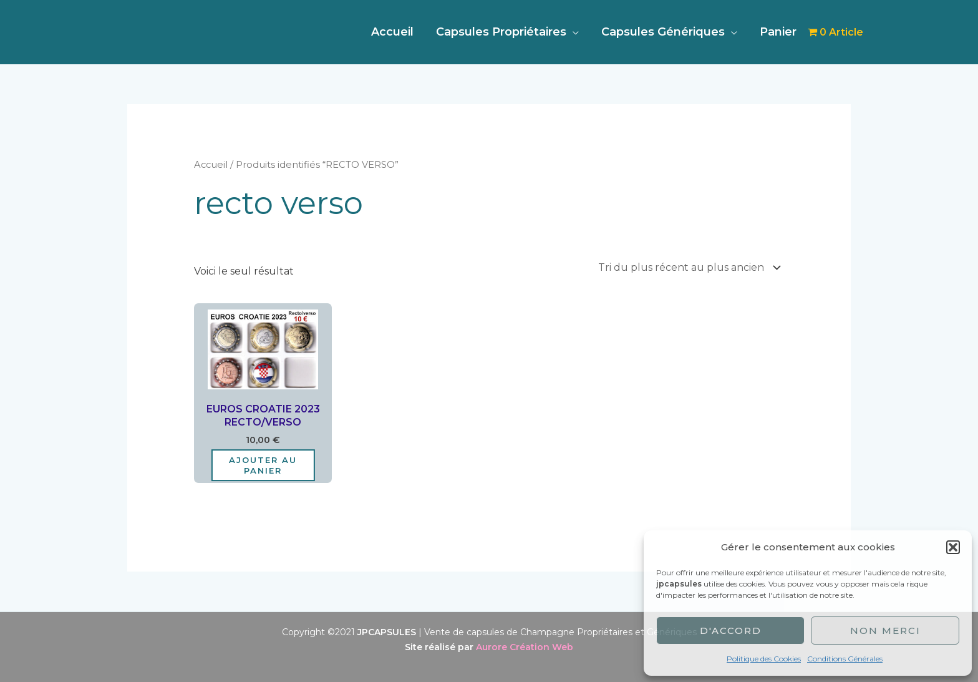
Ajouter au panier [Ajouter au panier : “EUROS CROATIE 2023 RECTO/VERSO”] (263, 465)
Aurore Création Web (524, 647)
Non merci (885, 630)
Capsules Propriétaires (501, 32)
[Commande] (687, 267)
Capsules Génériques (663, 32)
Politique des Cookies (764, 658)
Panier (778, 32)
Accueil (392, 32)
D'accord (731, 630)
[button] (953, 547)
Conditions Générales (845, 658)
